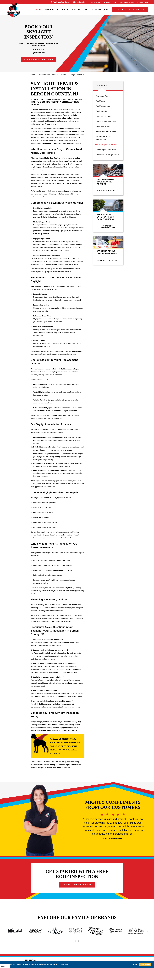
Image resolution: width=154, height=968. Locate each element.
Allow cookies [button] (145, 964)
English (3, 966)
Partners (106, 2)
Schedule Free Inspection (130, 10)
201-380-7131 (142, 2)
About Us (49, 10)
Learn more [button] (64, 964)
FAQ (115, 2)
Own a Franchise (127, 2)
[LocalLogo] (13, 9)
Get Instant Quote (100, 10)
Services (37, 10)
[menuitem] (37, 10)
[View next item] (82, 941)
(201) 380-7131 (39, 53)
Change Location (79, 2)
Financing (95, 2)
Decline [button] (134, 964)
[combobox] (5, 966)
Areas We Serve (79, 10)
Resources (62, 10)
